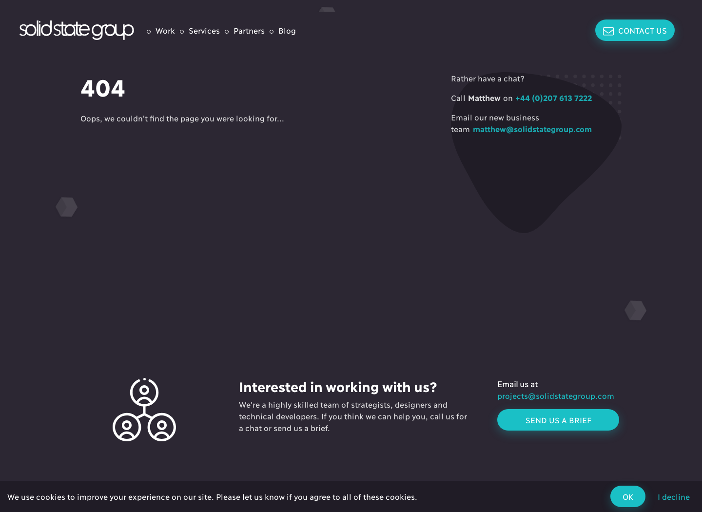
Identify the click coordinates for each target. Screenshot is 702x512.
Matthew (484, 97)
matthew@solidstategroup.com (531, 128)
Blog (287, 30)
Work (165, 30)
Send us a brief (558, 419)
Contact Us (635, 30)
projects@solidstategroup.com (555, 395)
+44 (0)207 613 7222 (552, 97)
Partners (249, 30)
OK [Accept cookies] (628, 496)
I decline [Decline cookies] (674, 496)
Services (204, 30)
